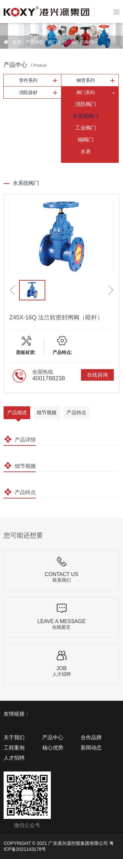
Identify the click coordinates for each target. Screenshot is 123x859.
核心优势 (52, 747)
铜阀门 (85, 139)
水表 (85, 151)
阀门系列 (57, 42)
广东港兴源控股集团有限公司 (78, 843)
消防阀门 (85, 104)
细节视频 (46, 412)
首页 (16, 42)
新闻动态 (91, 747)
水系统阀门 (82, 42)
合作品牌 (91, 737)
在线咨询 (97, 375)
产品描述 (17, 412)
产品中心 (35, 42)
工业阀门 (85, 128)
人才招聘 (14, 758)
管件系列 (28, 80)
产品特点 (76, 412)
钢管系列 (85, 80)
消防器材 (28, 92)
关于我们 (14, 737)
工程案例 (14, 747)
